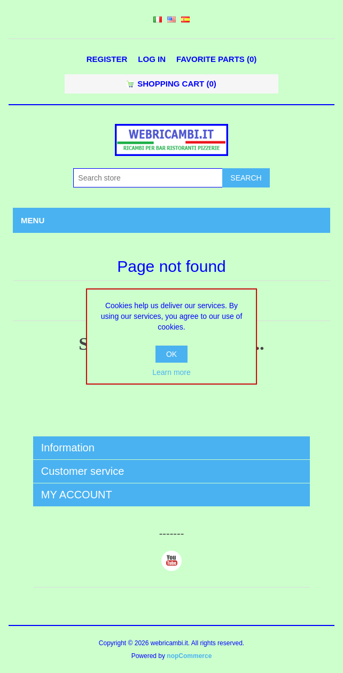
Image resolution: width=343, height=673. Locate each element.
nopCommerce (189, 656)
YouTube (171, 561)
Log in (152, 59)
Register (107, 59)
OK (171, 354)
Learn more (171, 372)
